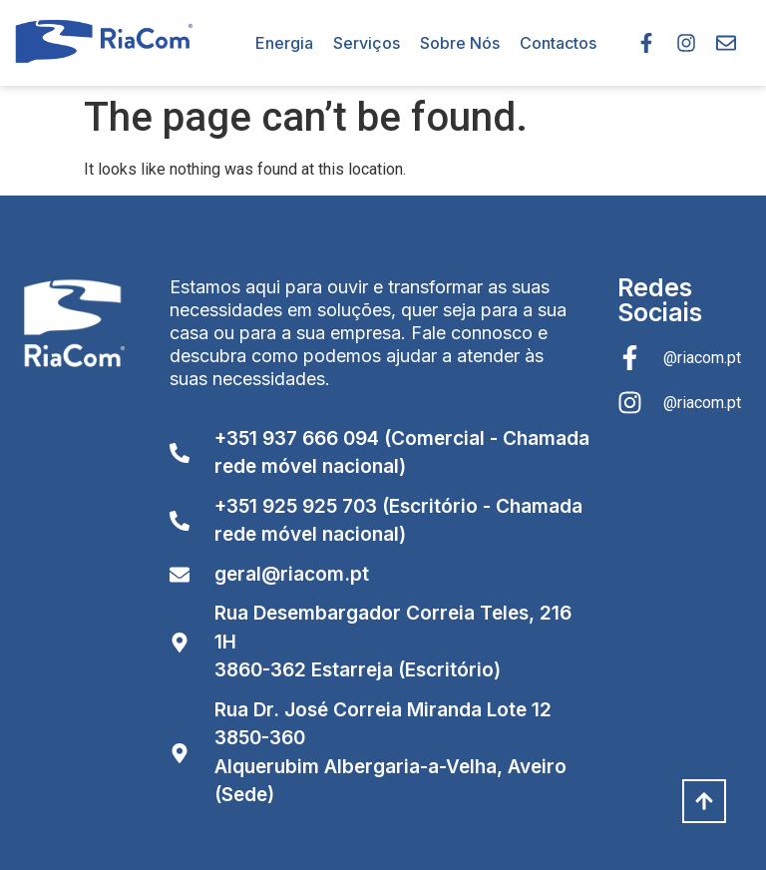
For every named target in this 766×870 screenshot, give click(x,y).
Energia (284, 43)
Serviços (366, 43)
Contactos (558, 43)
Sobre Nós (460, 43)
